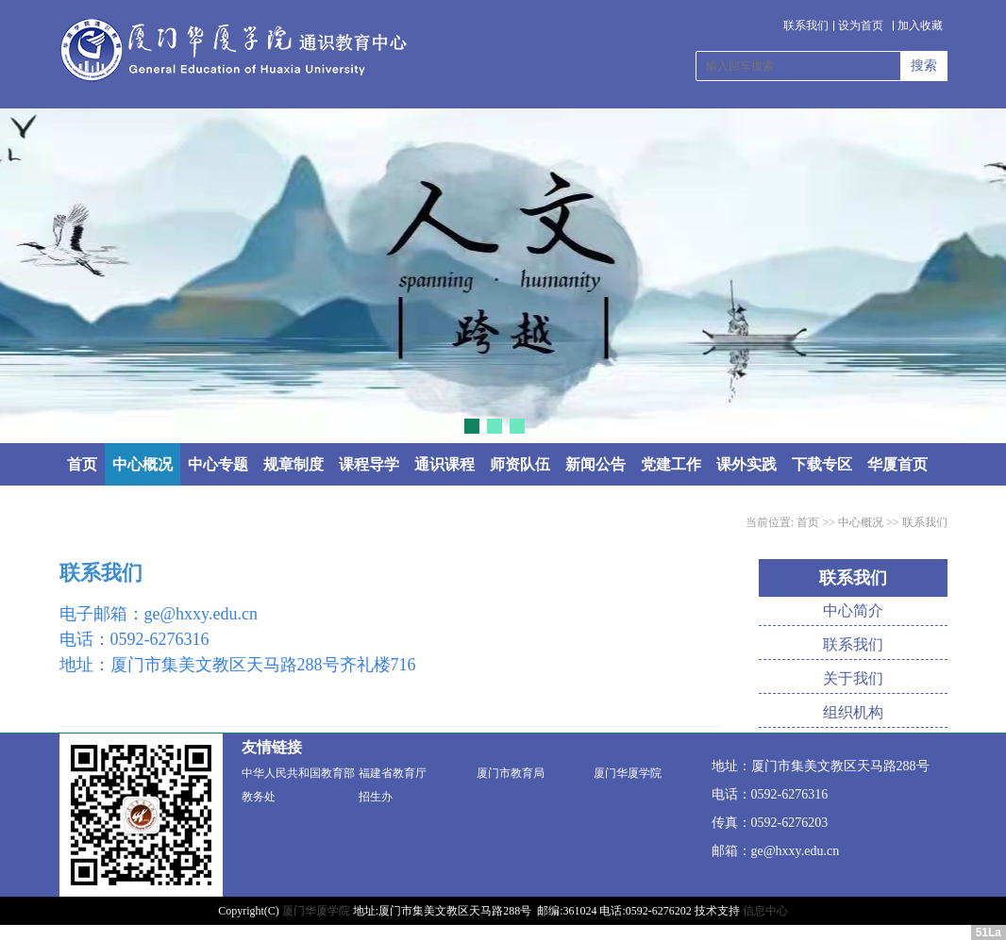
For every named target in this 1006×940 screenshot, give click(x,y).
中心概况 (142, 464)
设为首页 (860, 25)
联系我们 (806, 25)
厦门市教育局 (511, 773)
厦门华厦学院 (628, 773)
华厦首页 (897, 464)
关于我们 (853, 678)
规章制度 (293, 464)
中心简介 (853, 610)
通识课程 (444, 464)
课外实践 (746, 464)
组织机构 (853, 712)
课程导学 (369, 464)
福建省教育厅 (393, 773)
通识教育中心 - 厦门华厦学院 (233, 50)
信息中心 (765, 910)
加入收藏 (920, 25)
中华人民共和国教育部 (298, 773)
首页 (82, 464)
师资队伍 (520, 464)
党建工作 (671, 464)
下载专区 (822, 464)
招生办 (376, 796)
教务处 (259, 796)
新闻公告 (595, 464)
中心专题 (218, 464)
